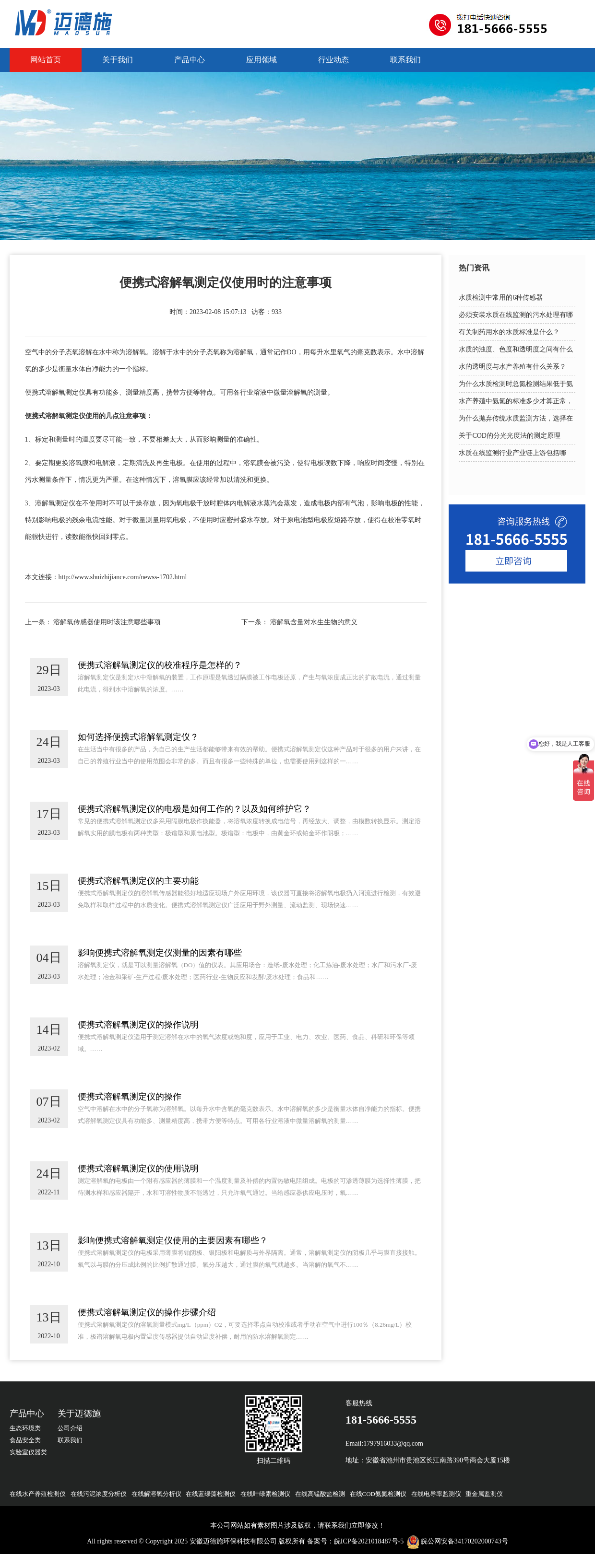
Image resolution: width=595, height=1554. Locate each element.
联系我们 (405, 60)
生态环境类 (25, 1428)
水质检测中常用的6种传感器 (501, 297)
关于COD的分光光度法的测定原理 (509, 435)
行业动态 (333, 60)
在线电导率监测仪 (436, 1493)
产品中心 (189, 60)
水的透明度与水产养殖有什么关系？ (512, 366)
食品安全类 (25, 1440)
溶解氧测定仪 (65, 392)
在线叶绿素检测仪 (265, 1493)
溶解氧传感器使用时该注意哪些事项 (107, 622)
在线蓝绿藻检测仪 (211, 1493)
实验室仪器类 (28, 1452)
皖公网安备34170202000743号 (464, 1541)
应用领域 (261, 60)
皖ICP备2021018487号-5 (369, 1541)
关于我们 (117, 60)
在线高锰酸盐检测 (320, 1493)
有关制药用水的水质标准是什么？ (509, 332)
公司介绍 (70, 1428)
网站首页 (45, 60)
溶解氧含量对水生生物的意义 (313, 622)
